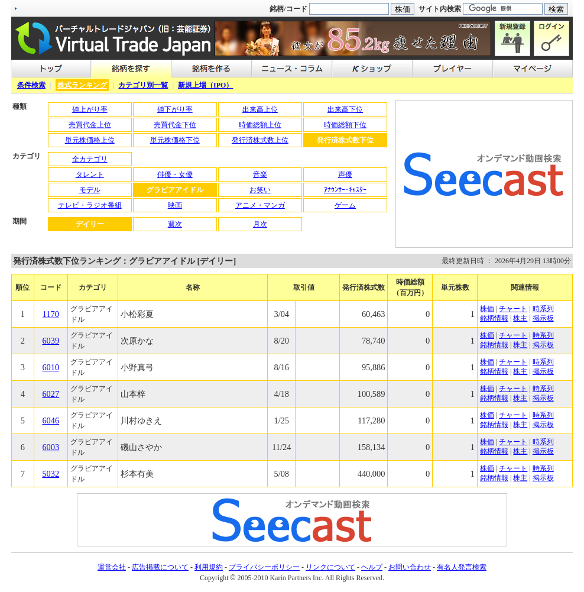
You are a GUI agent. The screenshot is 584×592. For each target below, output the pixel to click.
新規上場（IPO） (205, 85)
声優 (345, 174)
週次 (175, 224)
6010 (50, 367)
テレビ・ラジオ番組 (90, 205)
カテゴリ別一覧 (143, 85)
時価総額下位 (345, 125)
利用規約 (208, 567)
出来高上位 (260, 109)
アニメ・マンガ (260, 205)
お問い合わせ (409, 567)
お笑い (260, 190)
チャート (513, 309)
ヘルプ (371, 567)
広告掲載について (160, 567)
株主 (520, 318)
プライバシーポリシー (264, 567)
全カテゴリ (90, 159)
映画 (175, 205)
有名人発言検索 (461, 567)
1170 (51, 314)
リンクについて (330, 567)
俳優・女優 (175, 174)
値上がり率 (90, 109)
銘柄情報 (494, 318)
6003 (50, 447)
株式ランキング (82, 85)
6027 (50, 394)
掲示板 (543, 318)
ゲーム (345, 205)
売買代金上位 (90, 125)
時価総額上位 (260, 125)
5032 (50, 473)
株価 (487, 309)
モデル (89, 190)
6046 (50, 420)
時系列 (543, 309)
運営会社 (112, 567)
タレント (90, 174)
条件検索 (31, 85)
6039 (50, 340)
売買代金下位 (175, 125)
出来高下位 (345, 109)
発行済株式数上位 (260, 140)
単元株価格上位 (90, 140)
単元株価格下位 (175, 140)
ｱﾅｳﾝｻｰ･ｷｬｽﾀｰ (345, 190)
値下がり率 (175, 109)
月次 (260, 224)
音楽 (260, 174)
